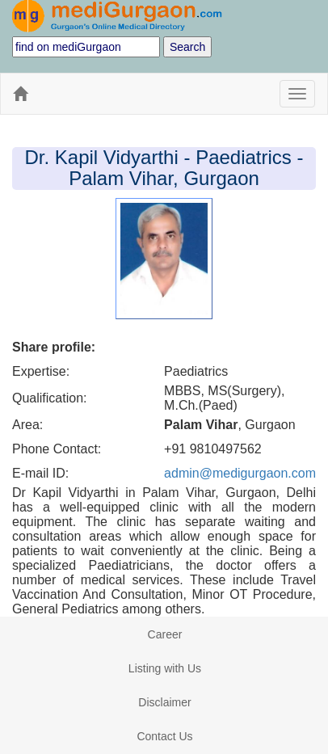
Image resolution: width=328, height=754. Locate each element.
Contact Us (164, 736)
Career (165, 634)
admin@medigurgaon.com (240, 473)
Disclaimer (164, 702)
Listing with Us (164, 668)
